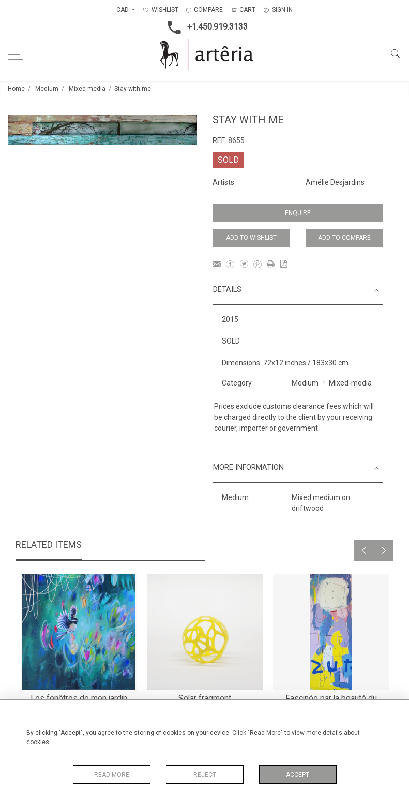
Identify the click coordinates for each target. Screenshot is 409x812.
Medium (46, 88)
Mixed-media (87, 88)
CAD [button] (123, 9)
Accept (297, 774)
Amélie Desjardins (335, 182)
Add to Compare (344, 237)
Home (16, 88)
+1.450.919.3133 (204, 27)
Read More (111, 774)
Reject (204, 774)
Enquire (298, 213)
